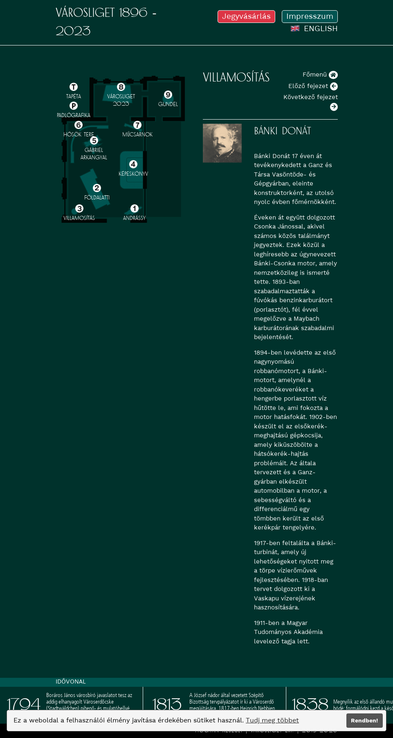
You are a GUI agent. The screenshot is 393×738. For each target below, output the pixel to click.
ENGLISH (314, 28)
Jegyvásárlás (246, 16)
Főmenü (320, 74)
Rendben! (364, 720)
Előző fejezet (313, 86)
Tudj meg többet (272, 720)
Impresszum (309, 16)
